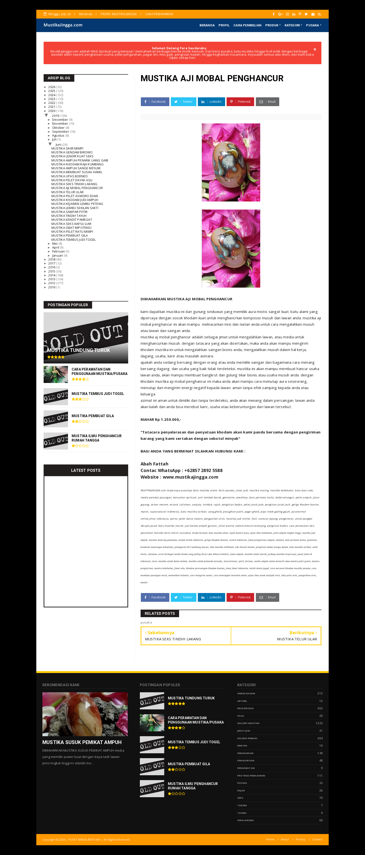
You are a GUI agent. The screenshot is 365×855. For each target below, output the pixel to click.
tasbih (241, 813)
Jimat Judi (243, 730)
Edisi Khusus (245, 708)
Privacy (301, 839)
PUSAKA (312, 25)
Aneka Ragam (246, 693)
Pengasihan (245, 753)
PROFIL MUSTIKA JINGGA (119, 14)
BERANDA (207, 25)
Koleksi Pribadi (247, 738)
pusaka (242, 783)
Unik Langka (245, 820)
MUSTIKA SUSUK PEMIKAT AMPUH (82, 742)
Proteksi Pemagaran (251, 775)
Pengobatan (246, 768)
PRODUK (271, 25)
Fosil (240, 715)
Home (270, 839)
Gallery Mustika (248, 723)
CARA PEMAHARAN (159, 14)
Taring (242, 805)
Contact (317, 839)
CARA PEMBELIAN (247, 25)
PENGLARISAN (245, 760)
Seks (240, 797)
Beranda (85, 14)
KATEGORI (292, 25)
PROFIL (224, 25)
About (285, 839)
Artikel (242, 701)
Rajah (241, 790)
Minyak (242, 745)
